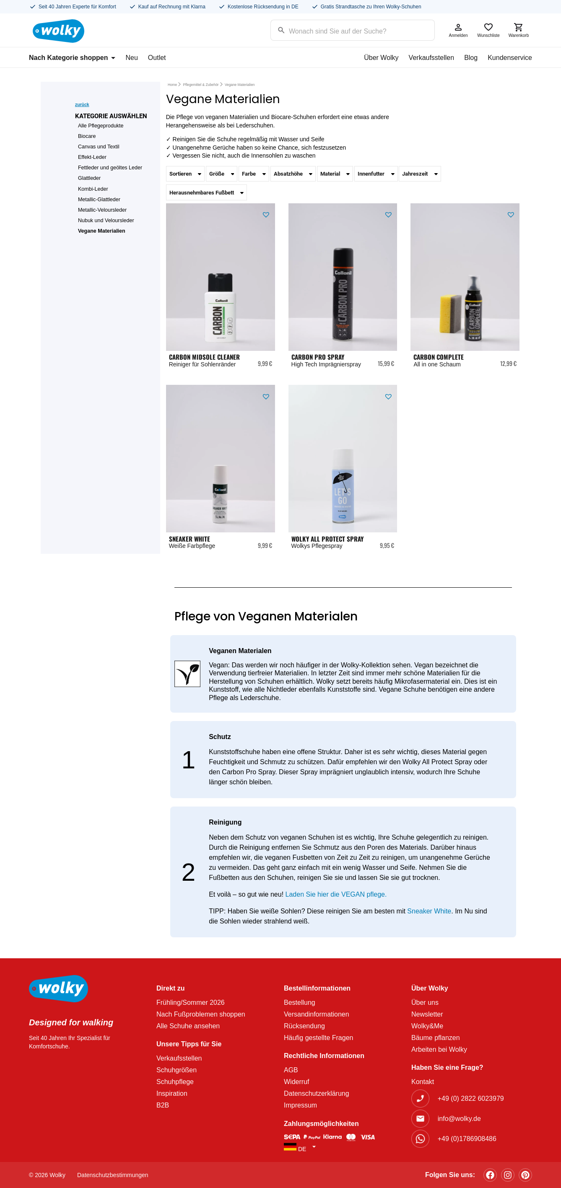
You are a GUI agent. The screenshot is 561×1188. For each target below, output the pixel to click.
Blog (471, 57)
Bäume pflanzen (435, 1037)
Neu (131, 57)
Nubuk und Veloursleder (106, 220)
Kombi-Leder (93, 189)
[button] (266, 213)
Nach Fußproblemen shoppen (200, 1014)
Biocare (87, 136)
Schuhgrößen (176, 1070)
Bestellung (299, 1002)
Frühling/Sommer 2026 (190, 1002)
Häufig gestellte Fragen (318, 1037)
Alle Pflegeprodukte (101, 126)
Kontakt (422, 1081)
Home (172, 85)
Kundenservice (510, 57)
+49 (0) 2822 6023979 (471, 1098)
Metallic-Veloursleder (102, 210)
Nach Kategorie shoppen (72, 57)
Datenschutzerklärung (316, 1093)
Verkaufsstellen (432, 57)
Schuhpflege (175, 1081)
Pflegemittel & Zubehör (201, 85)
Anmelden (458, 30)
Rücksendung (304, 1026)
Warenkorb (518, 30)
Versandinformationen (316, 1014)
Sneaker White (429, 911)
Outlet (157, 57)
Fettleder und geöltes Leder (110, 168)
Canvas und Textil (98, 147)
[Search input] (342, 30)
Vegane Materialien (101, 231)
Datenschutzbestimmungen (112, 1175)
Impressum (300, 1105)
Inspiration (171, 1093)
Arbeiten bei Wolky (439, 1049)
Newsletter (427, 1014)
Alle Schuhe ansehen (188, 1026)
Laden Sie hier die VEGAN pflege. (336, 894)
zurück (82, 104)
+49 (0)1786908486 (467, 1138)
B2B (162, 1105)
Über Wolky (381, 57)
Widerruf (296, 1081)
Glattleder (89, 178)
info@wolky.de (459, 1118)
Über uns (425, 1002)
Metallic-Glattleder (99, 199)
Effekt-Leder (92, 157)
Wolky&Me (427, 1026)
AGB (291, 1070)
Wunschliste (488, 30)
